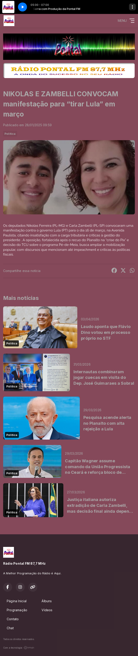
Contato (13, 619)
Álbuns (47, 601)
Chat (10, 628)
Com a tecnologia (18, 647)
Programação (17, 610)
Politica (10, 133)
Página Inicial (17, 601)
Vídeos (47, 610)
